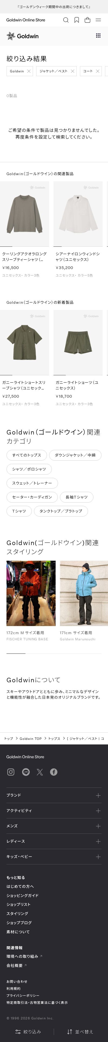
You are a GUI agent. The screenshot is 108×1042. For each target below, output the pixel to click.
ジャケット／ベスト (54, 71)
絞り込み (28, 1032)
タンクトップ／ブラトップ (61, 511)
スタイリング (17, 913)
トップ (8, 738)
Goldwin (17, 71)
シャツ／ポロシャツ (29, 469)
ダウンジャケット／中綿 (75, 455)
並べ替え (79, 1032)
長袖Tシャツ (77, 497)
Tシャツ (19, 511)
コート (88, 71)
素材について (18, 931)
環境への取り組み (24, 956)
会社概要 (16, 965)
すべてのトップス (26, 455)
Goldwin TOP (31, 738)
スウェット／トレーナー (32, 483)
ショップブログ (19, 922)
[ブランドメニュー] (98, 36)
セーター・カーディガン (32, 497)
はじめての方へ (20, 886)
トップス (54, 738)
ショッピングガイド (22, 895)
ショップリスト (18, 904)
